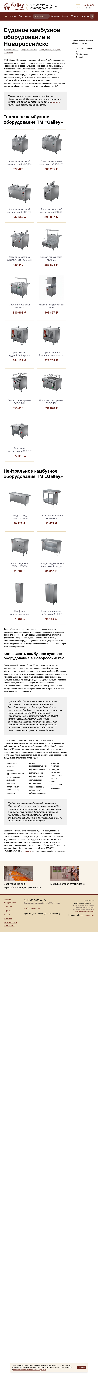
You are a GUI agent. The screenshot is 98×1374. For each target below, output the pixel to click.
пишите (55, 102)
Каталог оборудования (20, 16)
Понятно (81, 1368)
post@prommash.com (32, 908)
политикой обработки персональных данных (29, 1370)
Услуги (74, 16)
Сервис (65, 16)
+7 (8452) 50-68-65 (41, 8)
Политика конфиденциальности (84, 911)
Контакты (84, 16)
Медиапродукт (88, 915)
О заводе (55, 16)
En (56, 7)
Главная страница (11, 49)
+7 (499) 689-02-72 (41, 4)
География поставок (29, 49)
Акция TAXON (41, 16)
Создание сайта (74, 915)
